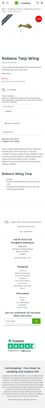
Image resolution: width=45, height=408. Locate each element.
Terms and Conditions (22, 281)
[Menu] (3, 3)
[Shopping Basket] (42, 3)
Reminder (8, 111)
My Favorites (22, 283)
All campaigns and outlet (22, 286)
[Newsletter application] (18, 321)
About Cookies (22, 307)
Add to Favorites (12, 123)
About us (22, 297)
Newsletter (22, 305)
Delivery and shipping (22, 273)
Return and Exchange (22, 275)
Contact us (22, 270)
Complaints (23, 278)
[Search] (7, 3)
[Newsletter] (36, 321)
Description (8, 132)
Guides (22, 300)
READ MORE (6, 73)
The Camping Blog (22, 302)
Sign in (22, 288)
